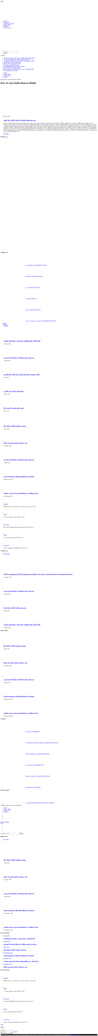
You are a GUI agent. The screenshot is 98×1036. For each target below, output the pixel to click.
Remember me (5, 1033)
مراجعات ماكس (7, 27)
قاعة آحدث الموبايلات (8, 23)
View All (6, 136)
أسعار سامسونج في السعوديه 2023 (11, 67)
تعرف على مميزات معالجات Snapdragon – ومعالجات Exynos (20, 493)
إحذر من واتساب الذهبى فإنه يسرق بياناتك (15, 443)
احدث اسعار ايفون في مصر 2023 (11, 64)
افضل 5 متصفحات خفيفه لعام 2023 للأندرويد (14, 66)
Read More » (6, 133)
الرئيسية (5, 20)
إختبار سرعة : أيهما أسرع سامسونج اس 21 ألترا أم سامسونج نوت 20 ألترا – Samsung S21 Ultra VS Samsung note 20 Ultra (38, 574)
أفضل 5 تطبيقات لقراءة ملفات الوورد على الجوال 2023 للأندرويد (18, 60)
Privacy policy (75, 1034)
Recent (5, 323)
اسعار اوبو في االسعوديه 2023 (10, 70)
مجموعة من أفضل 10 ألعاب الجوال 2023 (14, 426)
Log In (11, 1033)
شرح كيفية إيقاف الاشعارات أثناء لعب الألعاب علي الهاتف (19, 120)
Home (2, 79)
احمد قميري (6, 545)
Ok (71, 1034)
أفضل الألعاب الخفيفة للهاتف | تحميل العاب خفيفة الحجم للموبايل (18, 58)
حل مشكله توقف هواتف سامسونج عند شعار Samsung (18, 476)
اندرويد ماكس (6, 75)
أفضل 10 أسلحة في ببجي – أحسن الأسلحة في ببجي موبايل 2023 (18, 69)
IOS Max (5, 26)
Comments (5, 325)
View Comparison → (50, 802)
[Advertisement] (49, 39)
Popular (5, 324)
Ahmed (5, 535)
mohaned (5, 504)
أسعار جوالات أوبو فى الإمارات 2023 (11, 63)
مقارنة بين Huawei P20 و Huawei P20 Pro (35, 802)
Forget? (15, 1031)
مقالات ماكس (6, 25)
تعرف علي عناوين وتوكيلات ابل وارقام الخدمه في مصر (16, 59)
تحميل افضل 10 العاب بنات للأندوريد (11, 62)
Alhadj (5, 514)
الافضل (5, 73)
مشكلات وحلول (7, 74)
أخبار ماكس (6, 22)
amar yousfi (6, 524)
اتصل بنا (5, 77)
